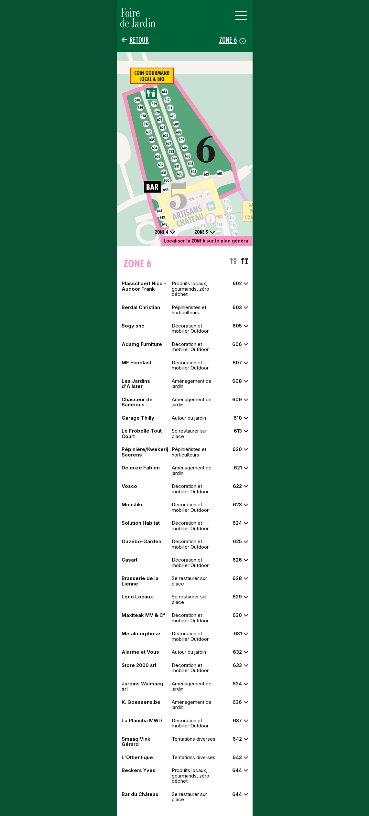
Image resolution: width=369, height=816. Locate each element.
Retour (139, 40)
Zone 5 (205, 232)
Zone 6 (228, 39)
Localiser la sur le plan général (207, 240)
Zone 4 (165, 232)
